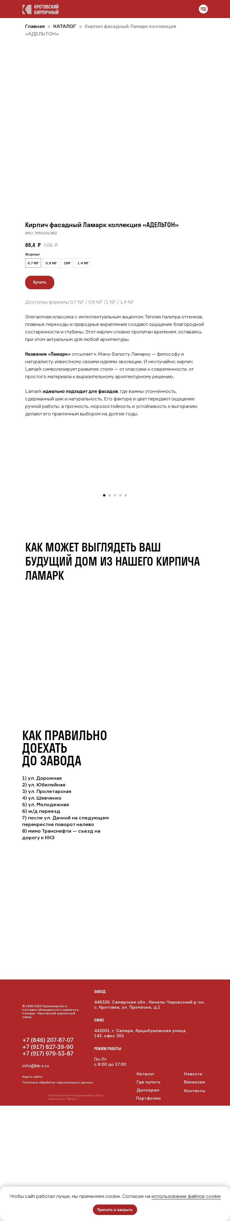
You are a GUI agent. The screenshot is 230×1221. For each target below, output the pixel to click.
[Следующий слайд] (221, 544)
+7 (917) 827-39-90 (47, 1162)
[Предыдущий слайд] (8, 544)
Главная (35, 26)
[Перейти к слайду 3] (115, 610)
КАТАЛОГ (65, 26)
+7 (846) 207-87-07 (47, 1155)
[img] (47, 1141)
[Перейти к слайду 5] (126, 610)
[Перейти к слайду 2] (109, 610)
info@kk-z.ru (35, 1180)
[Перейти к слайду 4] (120, 610)
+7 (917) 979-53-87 (47, 1168)
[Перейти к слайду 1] (104, 610)
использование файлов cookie (186, 1196)
